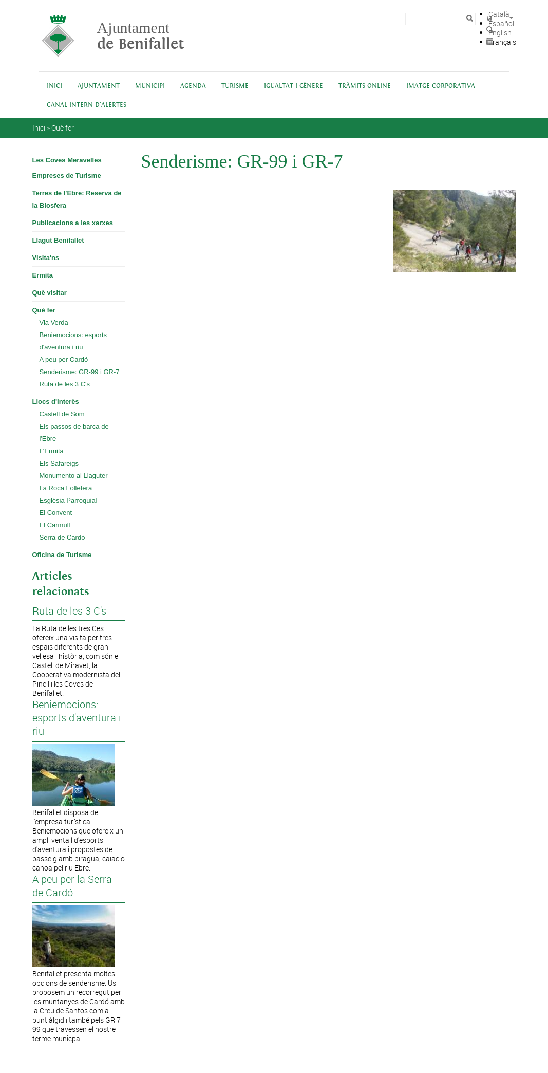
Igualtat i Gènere (293, 86)
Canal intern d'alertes (86, 105)
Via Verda (54, 322)
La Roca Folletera (66, 488)
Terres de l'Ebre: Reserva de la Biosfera (77, 199)
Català (498, 14)
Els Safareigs (59, 463)
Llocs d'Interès (55, 401)
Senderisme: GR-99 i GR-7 (80, 372)
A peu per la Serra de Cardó (72, 886)
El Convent (56, 512)
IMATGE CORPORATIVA (440, 86)
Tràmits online (364, 86)
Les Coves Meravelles (67, 160)
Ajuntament (140, 35)
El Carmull (55, 525)
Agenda (193, 86)
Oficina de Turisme (62, 555)
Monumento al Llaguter (74, 475)
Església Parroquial (68, 500)
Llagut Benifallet (58, 240)
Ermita (42, 275)
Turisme (235, 86)
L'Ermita (52, 451)
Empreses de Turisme (66, 175)
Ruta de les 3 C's (65, 384)
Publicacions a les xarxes (73, 223)
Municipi (150, 86)
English (500, 33)
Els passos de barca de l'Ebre (74, 432)
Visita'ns (46, 258)
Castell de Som (62, 414)
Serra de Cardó (62, 537)
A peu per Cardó (64, 359)
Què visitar (49, 293)
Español (501, 23)
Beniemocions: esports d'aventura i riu (73, 341)
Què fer (62, 128)
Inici (54, 86)
